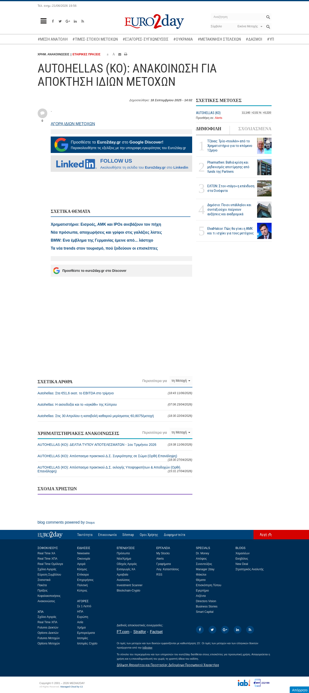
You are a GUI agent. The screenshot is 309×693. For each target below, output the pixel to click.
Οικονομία (83, 558)
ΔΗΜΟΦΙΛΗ (208, 128)
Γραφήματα (163, 564)
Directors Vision (206, 601)
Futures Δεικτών (48, 627)
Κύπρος (82, 590)
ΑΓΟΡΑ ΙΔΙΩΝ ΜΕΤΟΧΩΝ (73, 124)
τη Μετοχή (181, 381)
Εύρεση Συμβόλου (49, 574)
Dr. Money (202, 553)
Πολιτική (82, 585)
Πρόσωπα (123, 553)
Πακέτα (42, 585)
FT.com (123, 632)
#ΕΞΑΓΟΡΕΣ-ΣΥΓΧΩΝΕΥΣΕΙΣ (146, 39)
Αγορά (81, 564)
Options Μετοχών (49, 643)
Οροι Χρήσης (149, 535)
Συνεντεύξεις (204, 564)
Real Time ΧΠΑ (47, 558)
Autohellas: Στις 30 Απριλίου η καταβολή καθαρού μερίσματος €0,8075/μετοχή (115, 416)
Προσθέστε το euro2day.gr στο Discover (89, 270)
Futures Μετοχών (49, 638)
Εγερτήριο (202, 590)
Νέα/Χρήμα (124, 558)
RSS (159, 574)
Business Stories (207, 606)
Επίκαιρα (83, 574)
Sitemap (128, 535)
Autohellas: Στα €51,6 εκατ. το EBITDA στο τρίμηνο (115, 393)
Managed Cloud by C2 (71, 687)
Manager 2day (205, 569)
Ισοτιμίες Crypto (87, 643)
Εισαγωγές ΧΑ (126, 569)
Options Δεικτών (48, 633)
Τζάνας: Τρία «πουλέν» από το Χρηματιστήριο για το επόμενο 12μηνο (229, 145)
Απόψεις (201, 558)
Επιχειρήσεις (85, 580)
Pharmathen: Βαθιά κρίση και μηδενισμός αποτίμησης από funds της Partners (228, 167)
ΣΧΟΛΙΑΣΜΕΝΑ (254, 128)
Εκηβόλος (242, 558)
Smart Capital (205, 612)
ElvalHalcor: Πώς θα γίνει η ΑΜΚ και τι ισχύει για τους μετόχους (230, 230)
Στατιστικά (44, 580)
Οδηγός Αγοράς (127, 564)
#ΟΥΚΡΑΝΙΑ (183, 39)
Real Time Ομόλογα (50, 564)
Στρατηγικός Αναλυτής (250, 569)
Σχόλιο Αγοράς (47, 569)
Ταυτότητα (84, 535)
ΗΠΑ (80, 611)
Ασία (80, 622)
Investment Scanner (130, 585)
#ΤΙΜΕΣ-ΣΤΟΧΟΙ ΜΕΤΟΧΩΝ (95, 39)
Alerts (218, 118)
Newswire (83, 553)
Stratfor (139, 632)
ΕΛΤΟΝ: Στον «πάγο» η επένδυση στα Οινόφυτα (230, 188)
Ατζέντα (201, 596)
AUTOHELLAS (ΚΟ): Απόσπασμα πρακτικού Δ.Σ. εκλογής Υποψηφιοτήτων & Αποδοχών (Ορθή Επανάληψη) (115, 469)
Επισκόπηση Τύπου (208, 585)
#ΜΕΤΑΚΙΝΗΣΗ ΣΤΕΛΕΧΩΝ (219, 39)
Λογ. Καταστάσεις (167, 569)
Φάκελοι (201, 574)
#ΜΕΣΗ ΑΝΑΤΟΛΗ (53, 39)
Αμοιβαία (122, 574)
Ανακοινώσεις (46, 601)
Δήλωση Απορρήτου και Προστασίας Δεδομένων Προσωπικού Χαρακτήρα (168, 665)
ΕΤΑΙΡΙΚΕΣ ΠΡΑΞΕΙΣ (87, 54)
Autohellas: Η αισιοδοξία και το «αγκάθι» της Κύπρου (115, 404)
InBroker (147, 647)
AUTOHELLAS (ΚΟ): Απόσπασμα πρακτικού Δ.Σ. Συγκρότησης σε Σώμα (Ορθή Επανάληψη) (115, 458)
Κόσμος (82, 569)
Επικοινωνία (107, 535)
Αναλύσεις (123, 580)
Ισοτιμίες (82, 638)
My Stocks (163, 553)
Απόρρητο (300, 690)
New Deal (242, 564)
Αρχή (263, 534)
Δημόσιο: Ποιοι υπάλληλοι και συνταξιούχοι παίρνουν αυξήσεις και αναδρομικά (229, 209)
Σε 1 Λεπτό (84, 606)
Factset (156, 632)
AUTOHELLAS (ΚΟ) (208, 113)
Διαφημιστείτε (174, 535)
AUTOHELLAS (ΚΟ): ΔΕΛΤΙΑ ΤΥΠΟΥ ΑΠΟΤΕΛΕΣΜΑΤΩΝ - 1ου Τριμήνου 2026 (115, 445)
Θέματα (201, 580)
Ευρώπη (82, 617)
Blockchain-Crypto (128, 590)
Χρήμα (81, 627)
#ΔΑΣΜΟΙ (254, 39)
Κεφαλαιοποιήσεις (49, 596)
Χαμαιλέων (243, 553)
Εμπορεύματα (86, 633)
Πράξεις (43, 590)
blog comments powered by (66, 522)
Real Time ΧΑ (46, 553)
